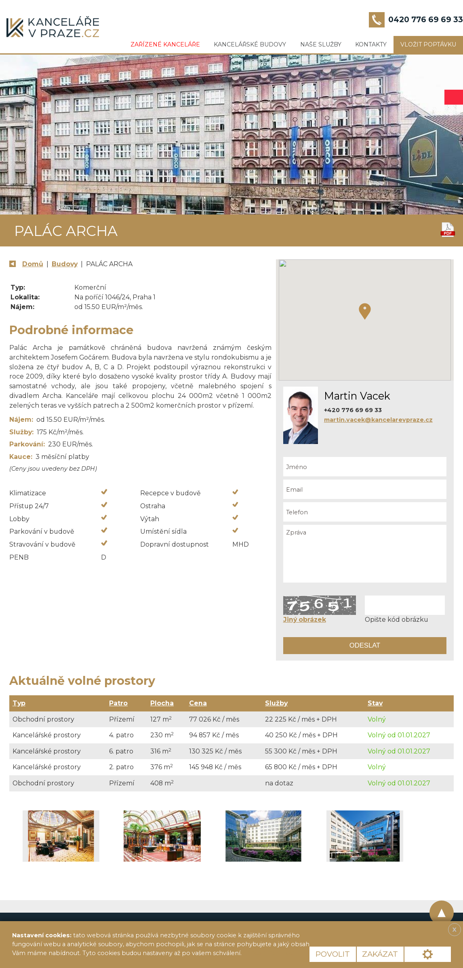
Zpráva (365, 554)
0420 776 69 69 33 (425, 19)
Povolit (333, 954)
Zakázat (380, 954)
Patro (118, 703)
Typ (19, 703)
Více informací (271, 953)
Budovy (65, 264)
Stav (375, 703)
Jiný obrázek (304, 619)
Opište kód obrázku (396, 619)
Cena (198, 703)
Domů (32, 264)
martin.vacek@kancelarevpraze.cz (378, 419)
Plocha (162, 703)
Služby (276, 703)
